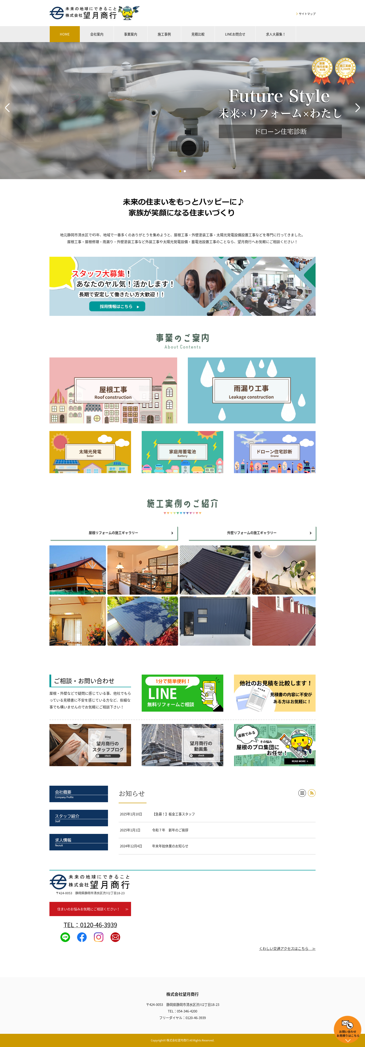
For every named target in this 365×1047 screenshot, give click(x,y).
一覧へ (302, 793)
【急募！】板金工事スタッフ (173, 814)
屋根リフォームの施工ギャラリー (113, 532)
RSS (312, 793)
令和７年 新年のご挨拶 (170, 830)
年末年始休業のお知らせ (170, 846)
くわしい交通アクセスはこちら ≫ (287, 948)
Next (357, 107)
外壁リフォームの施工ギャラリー (252, 532)
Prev (7, 107)
